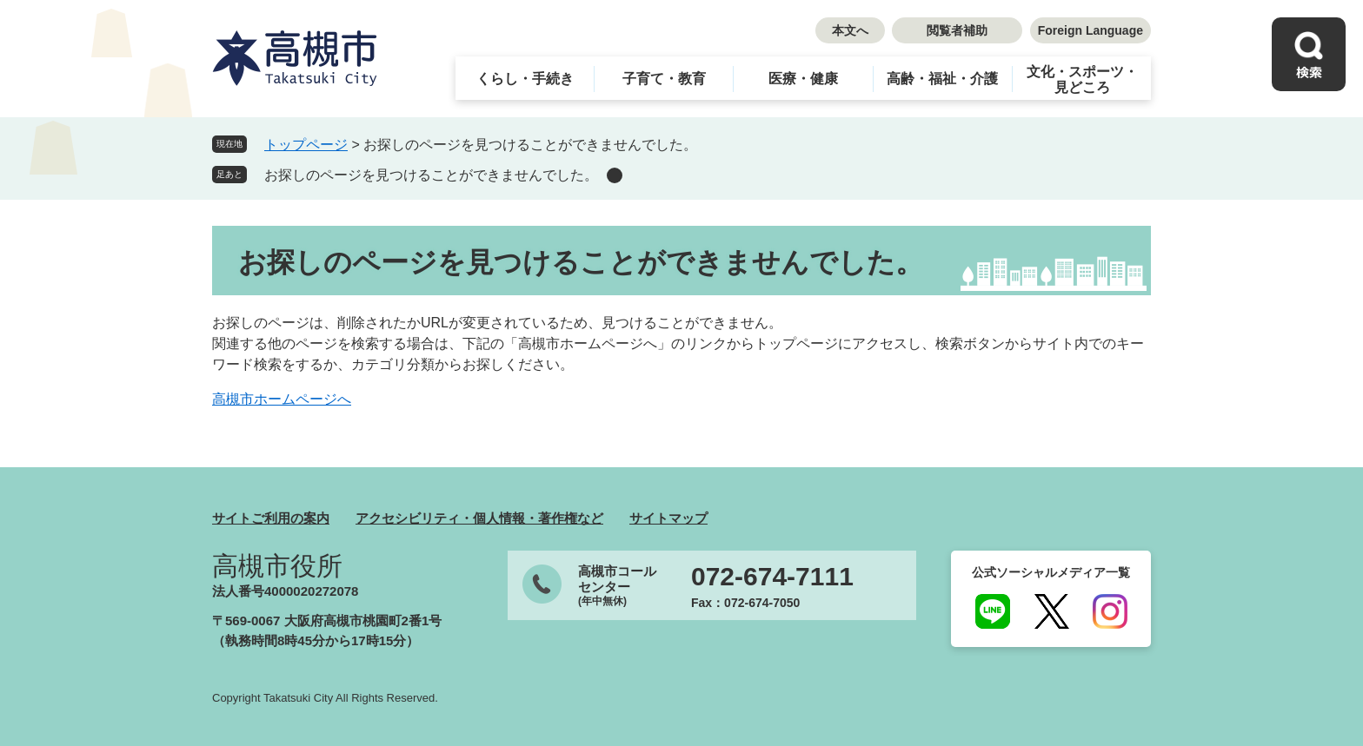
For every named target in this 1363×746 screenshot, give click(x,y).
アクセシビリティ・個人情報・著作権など (479, 518)
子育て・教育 (664, 78)
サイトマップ (668, 518)
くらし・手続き (525, 78)
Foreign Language (1090, 30)
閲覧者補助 (957, 30)
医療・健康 (803, 78)
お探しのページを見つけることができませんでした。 (431, 175)
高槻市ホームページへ (281, 399)
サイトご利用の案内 (270, 518)
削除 (614, 175)
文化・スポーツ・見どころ (1082, 79)
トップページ (306, 144)
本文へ (850, 30)
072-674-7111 (772, 577)
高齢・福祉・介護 (942, 78)
